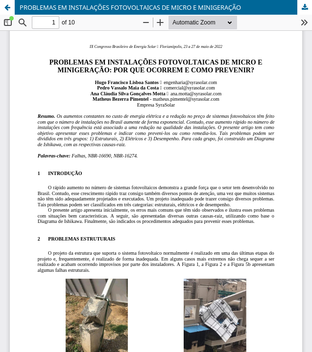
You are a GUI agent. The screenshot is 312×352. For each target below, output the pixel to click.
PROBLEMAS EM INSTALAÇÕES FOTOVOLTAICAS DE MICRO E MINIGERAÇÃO (130, 7)
